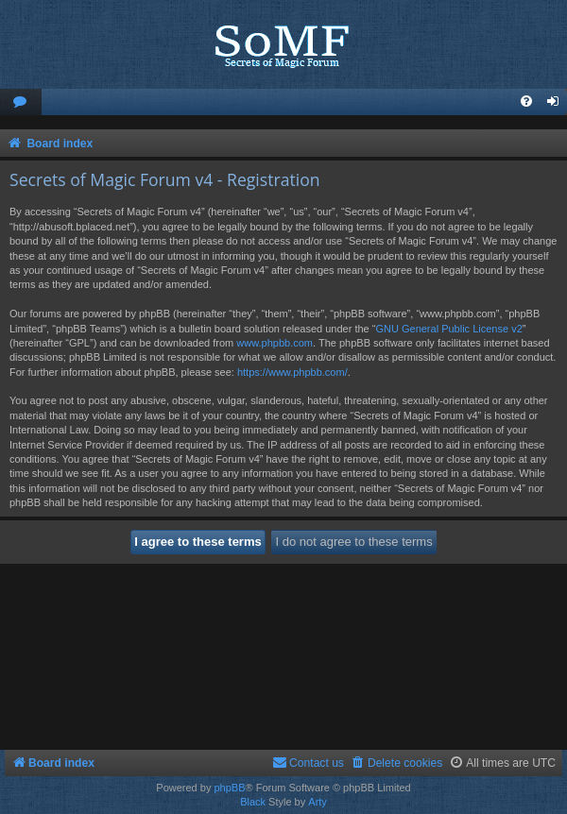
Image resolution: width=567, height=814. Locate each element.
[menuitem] (21, 102)
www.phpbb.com (274, 342)
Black (253, 801)
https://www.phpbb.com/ (292, 372)
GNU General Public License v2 (448, 328)
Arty (317, 801)
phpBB (229, 787)
